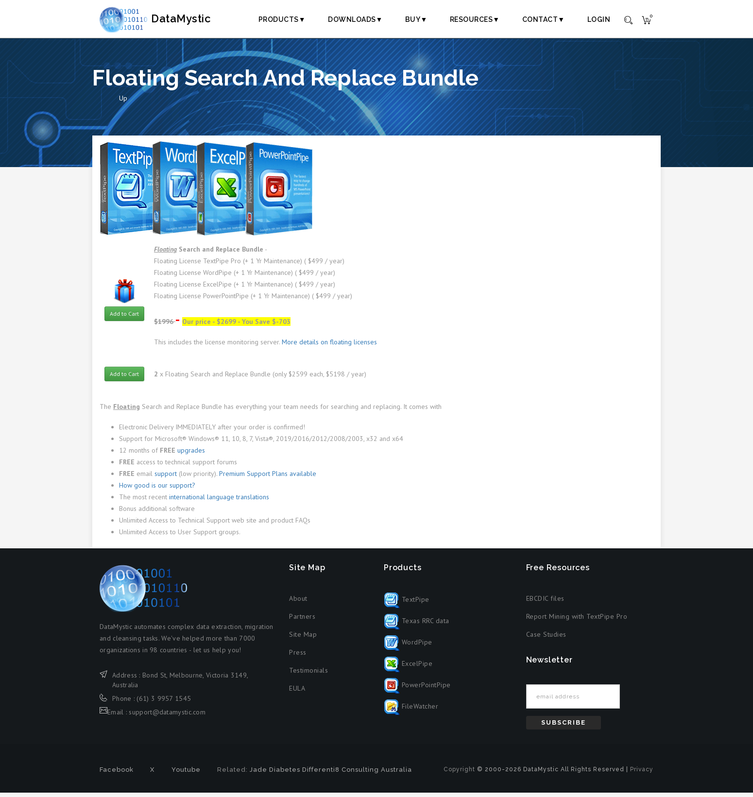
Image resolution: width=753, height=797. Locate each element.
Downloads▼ (355, 19)
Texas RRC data (416, 624)
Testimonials (308, 674)
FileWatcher (411, 710)
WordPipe (408, 646)
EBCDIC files (545, 602)
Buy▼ (416, 19)
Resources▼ (475, 19)
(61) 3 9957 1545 (164, 702)
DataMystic (166, 19)
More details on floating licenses (329, 346)
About (298, 602)
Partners (302, 620)
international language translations (219, 500)
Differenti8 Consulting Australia (357, 774)
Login (599, 19)
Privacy (641, 773)
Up (123, 102)
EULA (297, 692)
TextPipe (406, 603)
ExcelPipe (408, 667)
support (165, 477)
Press (298, 656)
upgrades (191, 454)
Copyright (459, 773)
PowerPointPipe (417, 688)
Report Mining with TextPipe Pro (577, 620)
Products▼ (282, 19)
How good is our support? (157, 489)
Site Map (303, 638)
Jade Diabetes (275, 774)
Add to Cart (124, 317)
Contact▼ (543, 19)
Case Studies (546, 638)
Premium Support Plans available (267, 477)
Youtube (186, 774)
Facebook (117, 774)
